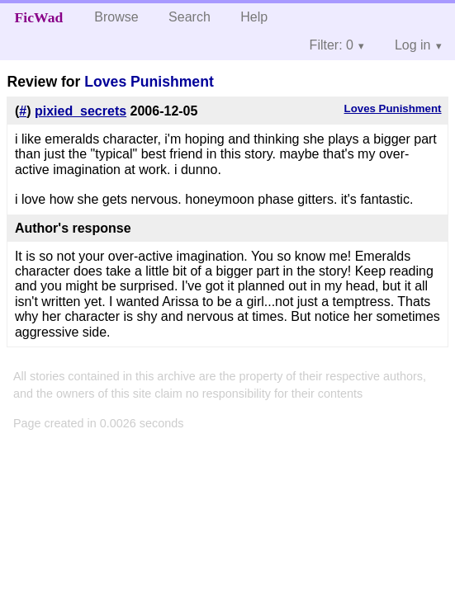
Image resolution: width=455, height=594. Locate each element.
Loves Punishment (148, 81)
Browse (116, 17)
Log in (413, 45)
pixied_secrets (80, 111)
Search (189, 17)
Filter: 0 (331, 45)
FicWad (39, 17)
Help (254, 17)
